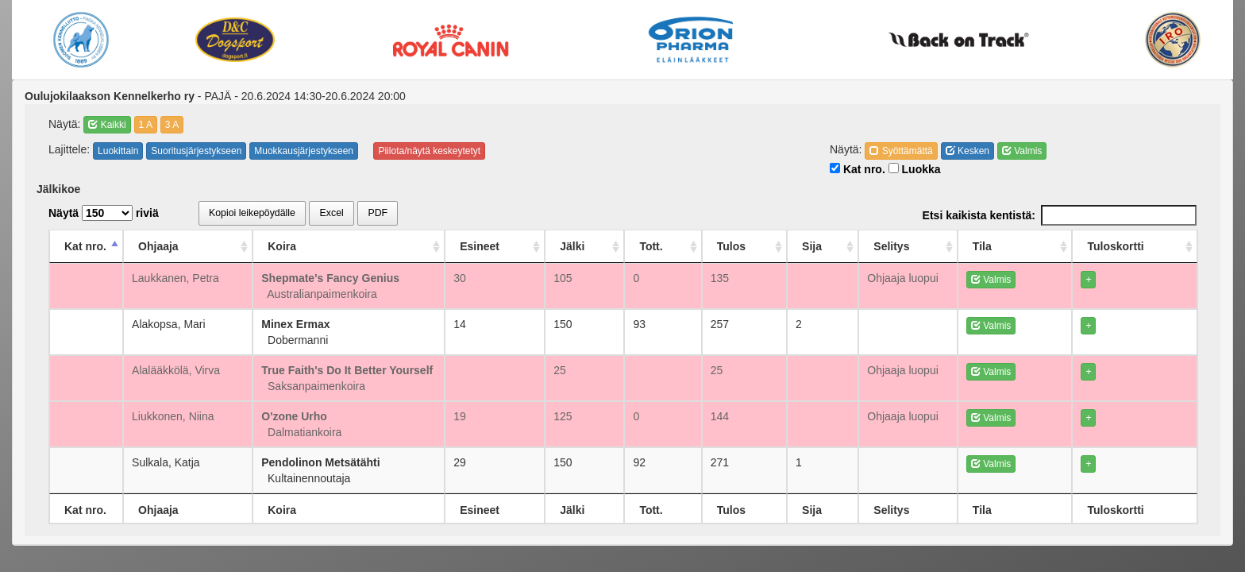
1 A (145, 124)
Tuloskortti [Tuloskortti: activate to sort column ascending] (1128, 246)
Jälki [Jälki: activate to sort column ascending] (639, 246)
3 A (172, 124)
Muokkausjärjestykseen (303, 151)
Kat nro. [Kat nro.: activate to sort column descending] (85, 246)
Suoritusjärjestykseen (196, 151)
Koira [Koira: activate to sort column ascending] (308, 246)
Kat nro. (857, 169)
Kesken (967, 151)
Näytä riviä (103, 213)
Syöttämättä (900, 151)
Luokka (914, 169)
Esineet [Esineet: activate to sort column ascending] (557, 246)
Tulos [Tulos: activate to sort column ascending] (781, 246)
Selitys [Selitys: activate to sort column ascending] (925, 246)
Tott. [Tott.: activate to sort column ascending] (709, 246)
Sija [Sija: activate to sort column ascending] (853, 246)
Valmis (1022, 151)
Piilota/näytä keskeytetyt (429, 151)
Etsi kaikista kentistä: (1060, 215)
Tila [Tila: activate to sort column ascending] (1031, 246)
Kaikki (106, 124)
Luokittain (118, 151)
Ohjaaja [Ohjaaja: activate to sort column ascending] (177, 246)
